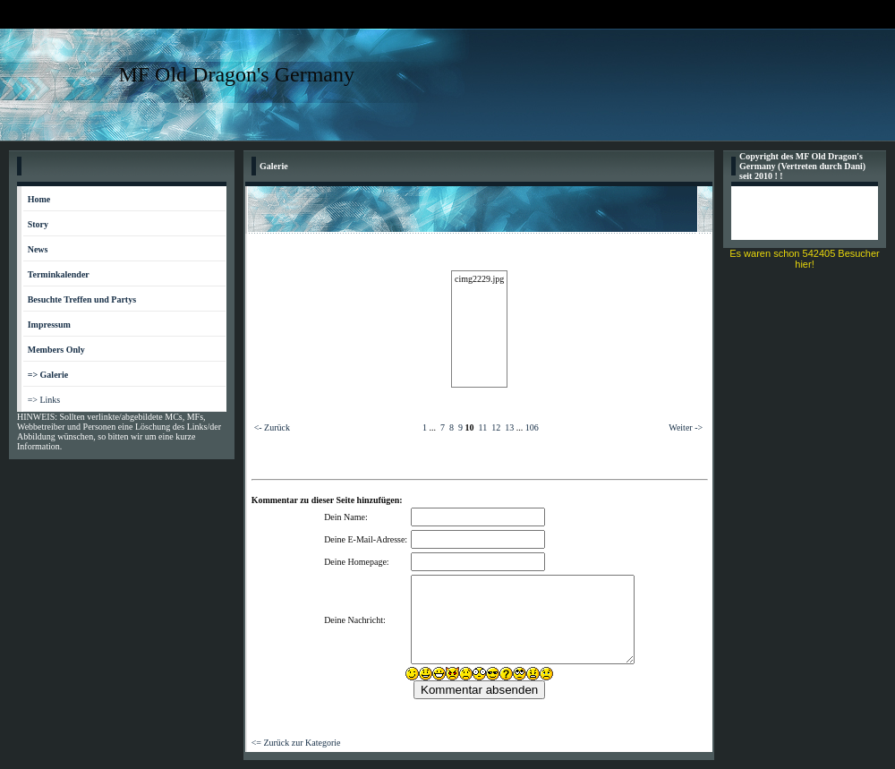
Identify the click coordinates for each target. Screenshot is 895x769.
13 (509, 427)
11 (483, 427)
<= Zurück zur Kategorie (296, 743)
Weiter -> (686, 427)
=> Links (44, 400)
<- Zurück (272, 427)
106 (532, 427)
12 (495, 427)
